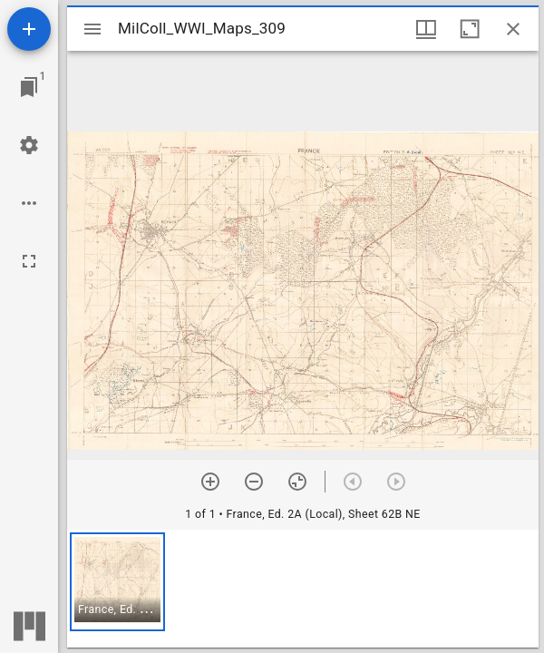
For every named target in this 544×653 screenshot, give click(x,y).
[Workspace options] (29, 203)
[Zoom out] (254, 481)
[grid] (303, 589)
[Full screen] (29, 261)
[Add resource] (29, 29)
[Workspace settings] (29, 145)
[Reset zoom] (297, 481)
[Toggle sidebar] (92, 29)
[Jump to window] (29, 87)
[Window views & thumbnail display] (426, 29)
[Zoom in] (210, 481)
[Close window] (513, 29)
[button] (117, 582)
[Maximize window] (469, 29)
